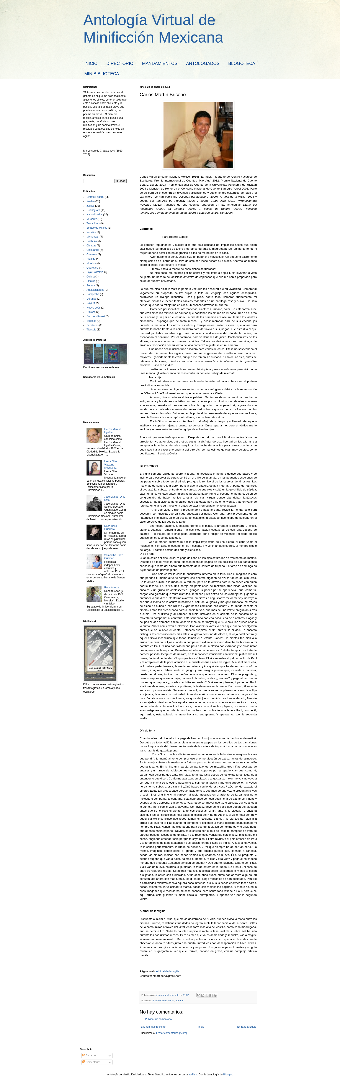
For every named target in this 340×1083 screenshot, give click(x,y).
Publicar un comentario (158, 1019)
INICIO (91, 63)
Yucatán (180, 1000)
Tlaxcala (91, 329)
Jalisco (91, 205)
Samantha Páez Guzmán (113, 557)
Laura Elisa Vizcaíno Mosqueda (110, 464)
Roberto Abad (112, 587)
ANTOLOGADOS (202, 63)
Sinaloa (91, 280)
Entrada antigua (246, 1026)
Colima (91, 276)
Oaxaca (91, 312)
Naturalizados (94, 214)
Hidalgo (91, 258)
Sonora (91, 285)
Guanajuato (93, 210)
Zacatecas (92, 325)
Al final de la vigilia (168, 971)
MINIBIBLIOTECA (101, 73)
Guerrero (92, 254)
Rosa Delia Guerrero (110, 528)
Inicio (201, 1026)
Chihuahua (93, 249)
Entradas (89, 1055)
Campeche (93, 294)
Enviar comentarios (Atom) (171, 1033)
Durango (91, 298)
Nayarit (91, 303)
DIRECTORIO (119, 63)
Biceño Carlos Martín (163, 1000)
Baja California (95, 272)
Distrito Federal (95, 196)
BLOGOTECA (241, 63)
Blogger (227, 1074)
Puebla (91, 201)
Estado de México (97, 227)
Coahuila (92, 241)
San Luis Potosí (96, 316)
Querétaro (92, 267)
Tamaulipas (93, 223)
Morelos (91, 263)
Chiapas (91, 245)
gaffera (193, 1074)
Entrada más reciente (153, 1026)
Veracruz (92, 219)
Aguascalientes (95, 289)
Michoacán (93, 236)
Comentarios (91, 1062)
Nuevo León (94, 307)
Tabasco (91, 320)
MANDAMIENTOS (159, 63)
